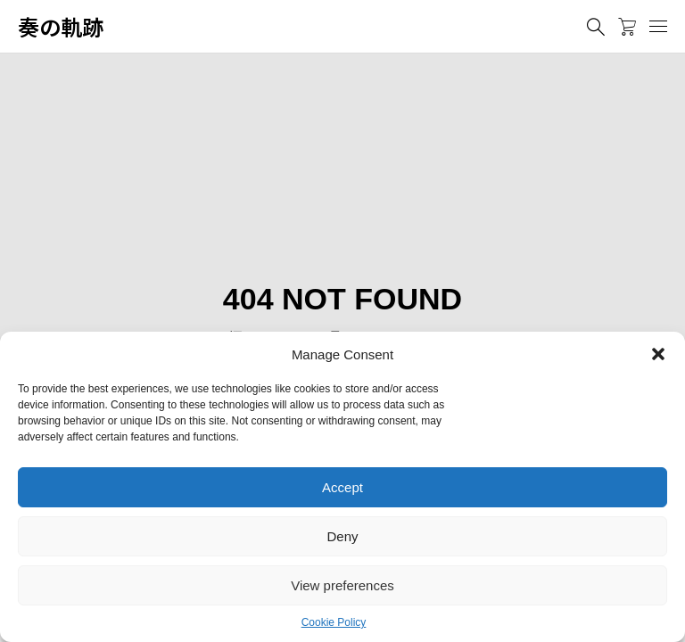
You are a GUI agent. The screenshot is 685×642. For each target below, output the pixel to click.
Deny (342, 536)
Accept (342, 487)
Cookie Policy (334, 622)
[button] (658, 354)
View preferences (342, 585)
